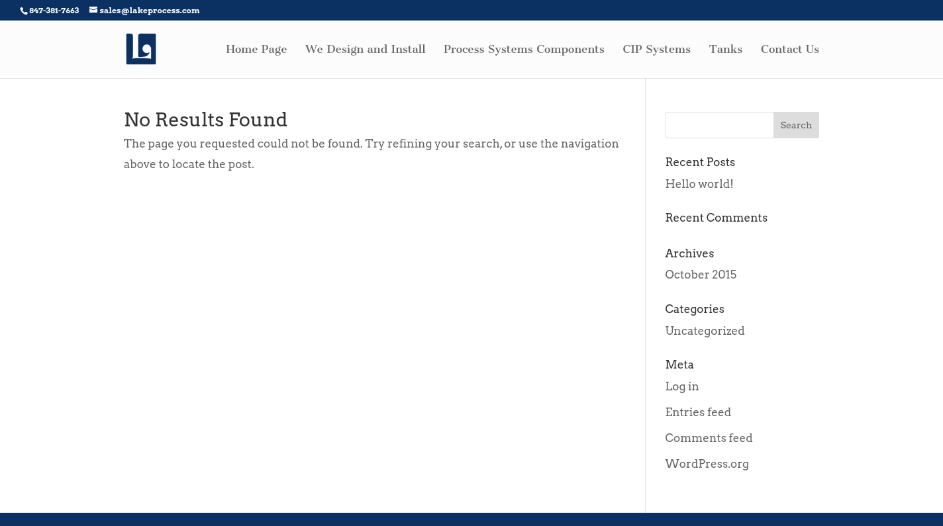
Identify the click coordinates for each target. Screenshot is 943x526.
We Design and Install (365, 50)
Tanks (726, 50)
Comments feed (709, 438)
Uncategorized (705, 330)
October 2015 (701, 274)
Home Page (256, 50)
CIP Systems (656, 50)
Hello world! (700, 184)
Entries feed (699, 412)
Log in (682, 386)
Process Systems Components (524, 50)
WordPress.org (708, 463)
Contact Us (790, 50)
